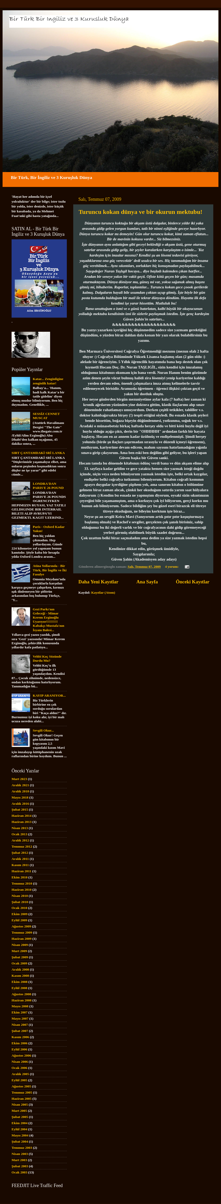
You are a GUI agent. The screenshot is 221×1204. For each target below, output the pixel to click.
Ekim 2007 (19, 1012)
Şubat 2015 (20, 809)
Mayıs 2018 (20, 797)
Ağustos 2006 (21, 1055)
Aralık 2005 (20, 1074)
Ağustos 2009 (21, 926)
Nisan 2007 (20, 1025)
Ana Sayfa (147, 581)
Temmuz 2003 (22, 1148)
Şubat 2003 (20, 1166)
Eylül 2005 (19, 1080)
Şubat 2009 (20, 957)
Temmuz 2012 (22, 846)
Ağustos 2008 (21, 994)
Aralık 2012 (20, 840)
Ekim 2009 (19, 914)
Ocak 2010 (19, 908)
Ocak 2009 (19, 963)
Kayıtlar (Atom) (103, 592)
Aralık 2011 (20, 859)
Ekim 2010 (19, 877)
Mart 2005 (19, 1111)
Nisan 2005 (20, 1104)
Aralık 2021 (20, 785)
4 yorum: (172, 566)
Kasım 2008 (20, 976)
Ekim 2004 (19, 1123)
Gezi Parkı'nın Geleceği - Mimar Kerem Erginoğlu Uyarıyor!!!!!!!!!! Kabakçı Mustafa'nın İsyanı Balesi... (48, 619)
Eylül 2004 (19, 1129)
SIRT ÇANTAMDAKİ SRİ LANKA (38, 453)
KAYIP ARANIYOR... (49, 695)
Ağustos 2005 (21, 1086)
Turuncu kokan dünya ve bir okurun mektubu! (140, 211)
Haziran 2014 (22, 816)
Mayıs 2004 (20, 1135)
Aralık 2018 (20, 791)
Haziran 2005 (22, 1099)
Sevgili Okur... (43, 730)
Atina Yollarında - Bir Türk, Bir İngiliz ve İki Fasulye (49, 570)
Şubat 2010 (20, 902)
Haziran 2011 (21, 871)
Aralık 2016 (20, 803)
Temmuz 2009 (22, 932)
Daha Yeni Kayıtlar (98, 581)
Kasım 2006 (20, 1037)
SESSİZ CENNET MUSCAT (46, 416)
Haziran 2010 (22, 890)
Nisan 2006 (20, 1062)
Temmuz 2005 (22, 1092)
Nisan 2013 (20, 828)
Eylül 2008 (19, 988)
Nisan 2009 (20, 945)
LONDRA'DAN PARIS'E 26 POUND (48, 486)
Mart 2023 (19, 779)
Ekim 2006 (19, 1043)
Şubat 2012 (20, 853)
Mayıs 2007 (20, 1018)
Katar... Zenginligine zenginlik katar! (48, 381)
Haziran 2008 (22, 1000)
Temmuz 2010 (22, 883)
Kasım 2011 (20, 865)
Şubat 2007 (20, 1031)
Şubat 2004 (20, 1141)
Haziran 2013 (22, 822)
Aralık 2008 (20, 969)
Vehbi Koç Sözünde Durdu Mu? (47, 658)
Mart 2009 (19, 951)
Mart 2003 (19, 1160)
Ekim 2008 (19, 982)
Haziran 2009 (22, 939)
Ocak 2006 (19, 1068)
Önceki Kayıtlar (192, 581)
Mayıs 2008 (20, 1006)
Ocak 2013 (19, 834)
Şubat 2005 (20, 1117)
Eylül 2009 (19, 920)
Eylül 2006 (19, 1049)
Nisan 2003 (20, 1154)
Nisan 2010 (20, 896)
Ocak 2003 (19, 1172)
